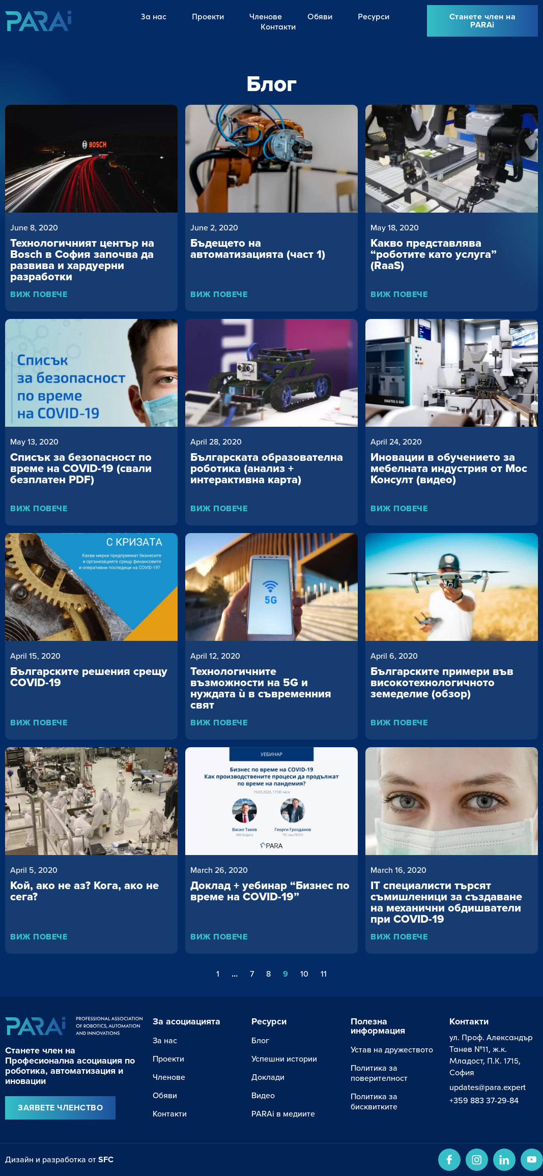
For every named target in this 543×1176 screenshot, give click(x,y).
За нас (153, 16)
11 (324, 973)
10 (304, 973)
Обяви (319, 16)
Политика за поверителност (379, 1072)
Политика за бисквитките (374, 1101)
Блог (260, 1040)
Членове (265, 16)
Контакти (278, 26)
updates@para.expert (487, 1087)
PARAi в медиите (283, 1113)
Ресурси (373, 16)
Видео (263, 1095)
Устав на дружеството (392, 1049)
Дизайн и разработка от (59, 1159)
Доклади (267, 1076)
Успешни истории (284, 1058)
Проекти (208, 16)
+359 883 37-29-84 (484, 1100)
